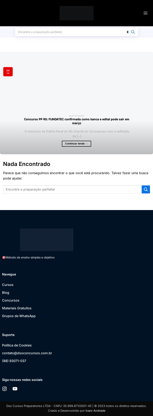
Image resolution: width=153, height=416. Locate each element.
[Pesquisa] (133, 32)
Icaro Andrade (95, 410)
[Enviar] (146, 189)
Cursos (8, 285)
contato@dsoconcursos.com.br (27, 353)
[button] (145, 13)
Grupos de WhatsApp (19, 316)
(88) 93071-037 (14, 361)
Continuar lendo (76, 143)
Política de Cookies (17, 345)
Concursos (10, 300)
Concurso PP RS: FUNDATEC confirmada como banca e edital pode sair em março (76, 121)
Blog (5, 292)
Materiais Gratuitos (17, 308)
